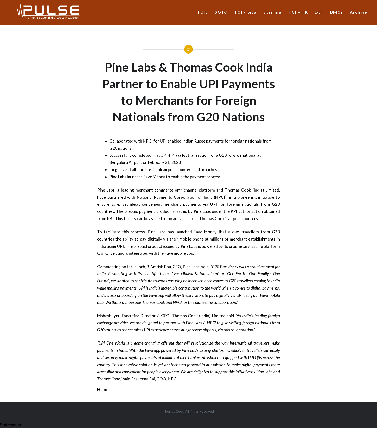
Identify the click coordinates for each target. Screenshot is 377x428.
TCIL (202, 12)
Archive (358, 12)
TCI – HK (298, 12)
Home (102, 389)
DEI (319, 12)
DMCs (336, 12)
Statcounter (11, 424)
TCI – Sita (245, 12)
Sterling (272, 12)
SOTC (221, 12)
